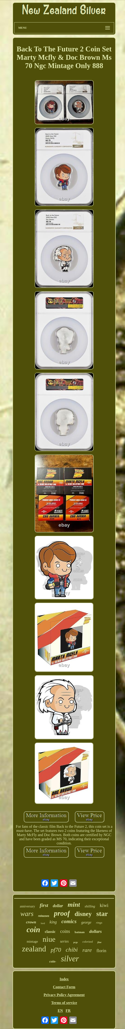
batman (80, 932)
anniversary (27, 906)
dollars (95, 931)
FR (68, 1011)
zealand (34, 948)
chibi (72, 949)
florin (101, 950)
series (64, 941)
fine (99, 942)
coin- (52, 961)
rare (87, 950)
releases (43, 916)
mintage (32, 941)
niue (49, 939)
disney (83, 913)
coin (33, 929)
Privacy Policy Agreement (64, 995)
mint (74, 904)
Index (64, 979)
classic (50, 931)
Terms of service (64, 1003)
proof (62, 913)
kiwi (104, 905)
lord (43, 923)
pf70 (56, 950)
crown (31, 922)
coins (65, 931)
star (102, 913)
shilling (90, 906)
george (86, 922)
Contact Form (64, 987)
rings (99, 922)
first (44, 905)
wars (26, 913)
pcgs (75, 942)
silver (70, 958)
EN (60, 1011)
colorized (87, 941)
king (53, 922)
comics (68, 921)
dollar (58, 905)
